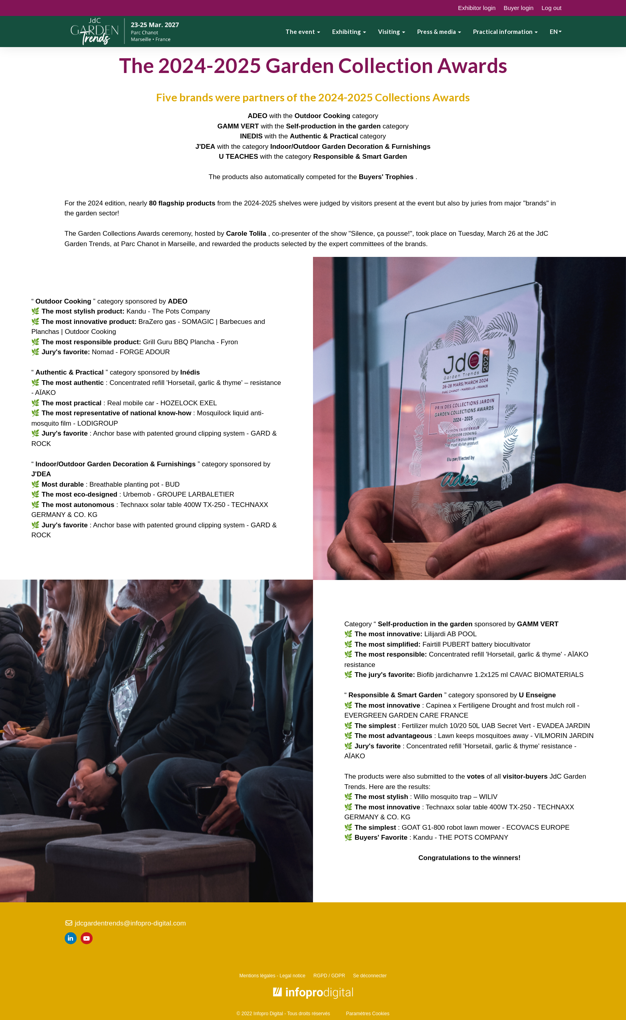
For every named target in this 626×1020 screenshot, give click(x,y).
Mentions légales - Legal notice (272, 976)
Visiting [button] (391, 31)
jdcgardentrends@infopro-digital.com (125, 923)
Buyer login (518, 7)
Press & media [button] (439, 31)
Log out (551, 7)
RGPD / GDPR (329, 976)
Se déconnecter (369, 976)
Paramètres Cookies (368, 1013)
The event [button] (302, 31)
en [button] (556, 31)
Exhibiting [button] (349, 31)
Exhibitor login (476, 7)
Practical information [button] (505, 31)
